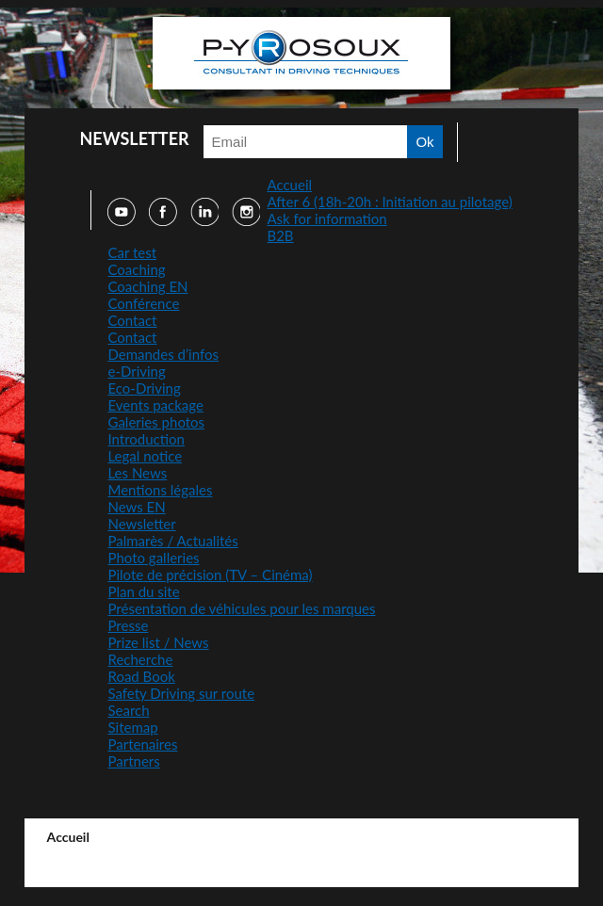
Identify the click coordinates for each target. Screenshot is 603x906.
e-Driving (136, 371)
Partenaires (142, 744)
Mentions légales (159, 489)
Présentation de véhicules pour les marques (241, 608)
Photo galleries (153, 557)
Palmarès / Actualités (172, 540)
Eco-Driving (143, 388)
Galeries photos (155, 421)
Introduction (145, 438)
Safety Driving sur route (180, 693)
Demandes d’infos (163, 354)
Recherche (139, 659)
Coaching (136, 269)
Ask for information (326, 218)
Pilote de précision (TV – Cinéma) (209, 574)
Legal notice (144, 455)
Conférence (143, 303)
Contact (131, 320)
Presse (127, 625)
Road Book (140, 676)
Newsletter (141, 523)
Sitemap (132, 727)
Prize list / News (157, 642)
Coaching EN (147, 286)
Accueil (289, 184)
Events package (155, 404)
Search (128, 710)
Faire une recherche (474, 142)
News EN (136, 506)
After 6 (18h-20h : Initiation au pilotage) (389, 201)
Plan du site (143, 591)
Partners (133, 760)
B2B (280, 235)
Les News (137, 472)
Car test (131, 252)
